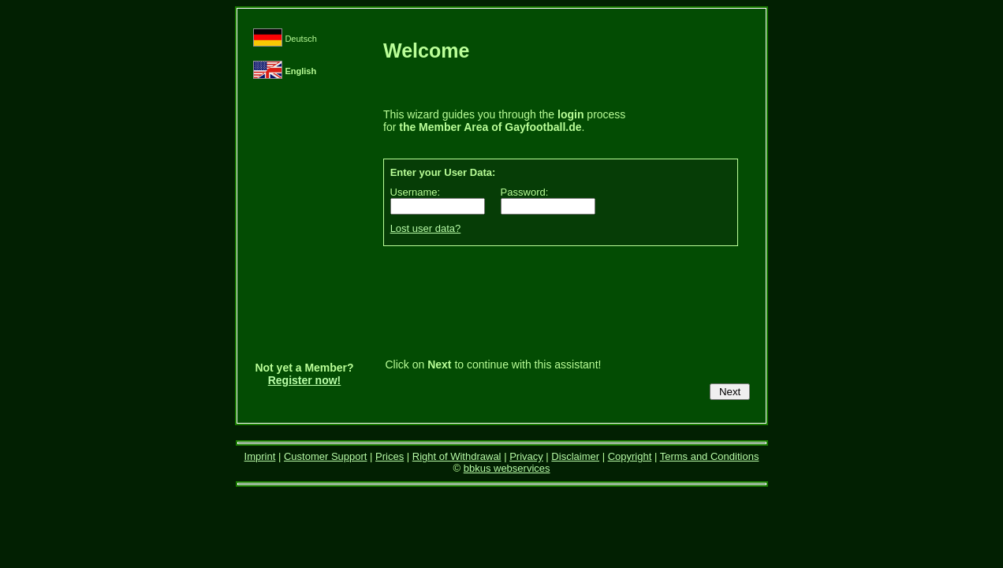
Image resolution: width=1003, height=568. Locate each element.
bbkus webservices (507, 468)
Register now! (304, 380)
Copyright (630, 456)
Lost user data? (425, 228)
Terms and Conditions (709, 456)
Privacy (526, 456)
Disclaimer (575, 456)
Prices (389, 456)
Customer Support (325, 456)
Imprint (260, 456)
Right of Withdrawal (457, 456)
